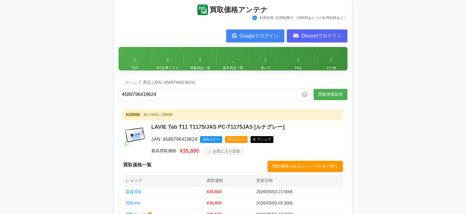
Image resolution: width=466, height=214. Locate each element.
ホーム (131, 82)
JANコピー (211, 139)
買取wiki (133, 203)
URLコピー (236, 139)
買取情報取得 (330, 94)
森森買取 (133, 191)
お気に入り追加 (224, 151)
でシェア (264, 139)
